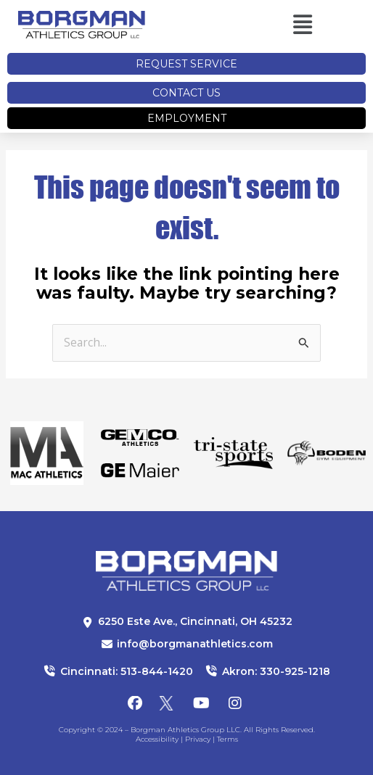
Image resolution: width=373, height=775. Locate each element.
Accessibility (157, 739)
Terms (227, 739)
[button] (276, 25)
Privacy (197, 739)
